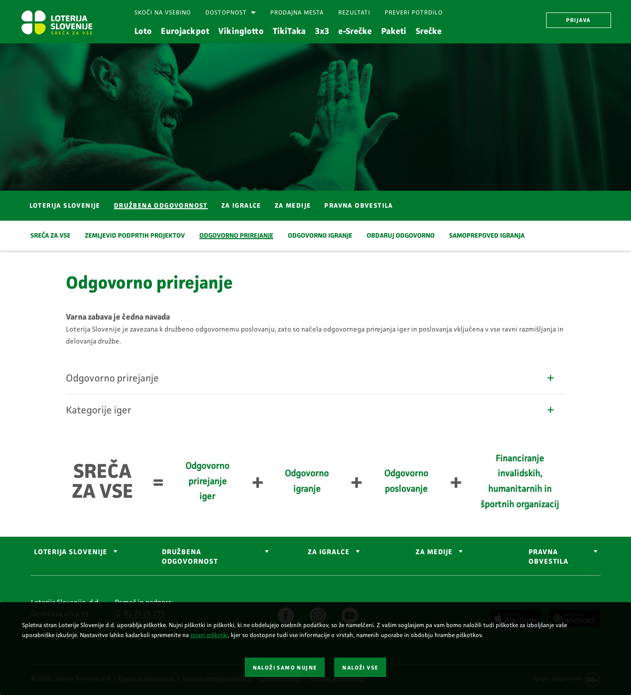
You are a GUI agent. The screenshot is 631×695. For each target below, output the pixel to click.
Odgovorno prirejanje (311, 377)
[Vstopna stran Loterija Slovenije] (56, 22)
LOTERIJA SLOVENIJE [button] (70, 552)
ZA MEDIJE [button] (434, 552)
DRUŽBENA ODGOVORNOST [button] (190, 556)
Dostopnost (226, 12)
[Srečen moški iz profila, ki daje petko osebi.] (315, 116)
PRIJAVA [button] (578, 20)
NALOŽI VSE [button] (360, 668)
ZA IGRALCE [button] (329, 552)
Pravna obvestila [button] (549, 556)
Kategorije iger (311, 409)
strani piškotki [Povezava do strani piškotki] (209, 635)
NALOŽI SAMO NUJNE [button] (285, 668)
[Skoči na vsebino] (162, 12)
